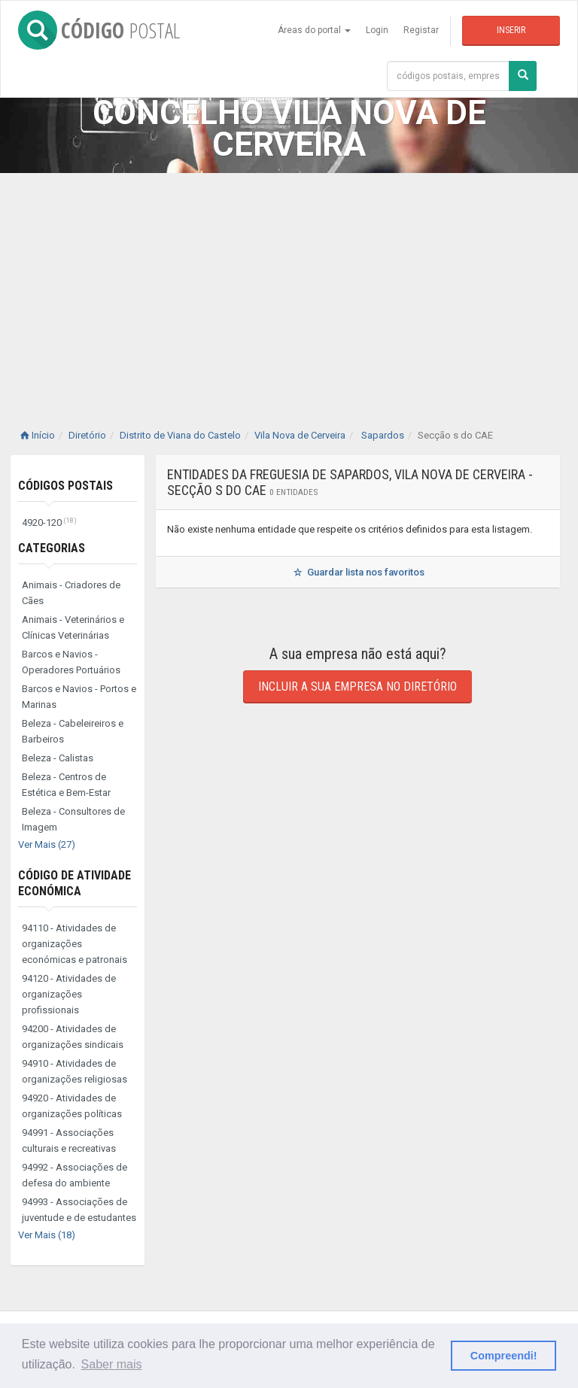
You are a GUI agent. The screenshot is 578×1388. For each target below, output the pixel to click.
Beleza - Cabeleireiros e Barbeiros (72, 731)
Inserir (511, 30)
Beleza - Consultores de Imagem (73, 819)
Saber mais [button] (111, 1364)
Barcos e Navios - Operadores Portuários (71, 662)
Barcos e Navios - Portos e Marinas (79, 696)
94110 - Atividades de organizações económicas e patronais (74, 943)
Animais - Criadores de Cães (71, 592)
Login (377, 30)
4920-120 (49, 522)
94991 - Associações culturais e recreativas (69, 1140)
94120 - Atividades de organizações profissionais (69, 994)
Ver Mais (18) (46, 1235)
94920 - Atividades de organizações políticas (72, 1105)
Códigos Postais (65, 485)
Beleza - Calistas (57, 758)
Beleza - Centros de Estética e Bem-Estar (66, 784)
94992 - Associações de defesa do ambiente (74, 1175)
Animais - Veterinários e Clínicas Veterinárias (73, 627)
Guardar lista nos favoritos (357, 572)
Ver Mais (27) (46, 844)
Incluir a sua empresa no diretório (357, 686)
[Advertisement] (289, 286)
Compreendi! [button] (503, 1356)
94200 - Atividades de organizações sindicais (72, 1036)
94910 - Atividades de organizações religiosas (74, 1071)
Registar (421, 30)
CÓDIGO (99, 30)
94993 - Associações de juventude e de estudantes (79, 1209)
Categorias (51, 548)
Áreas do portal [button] (314, 30)
